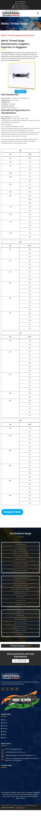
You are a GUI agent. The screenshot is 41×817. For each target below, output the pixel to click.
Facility (4, 732)
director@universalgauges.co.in (20, 8)
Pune (2, 792)
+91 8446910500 (20, 2)
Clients (4, 738)
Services (5, 726)
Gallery (4, 735)
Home (13, 28)
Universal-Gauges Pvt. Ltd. (18, 805)
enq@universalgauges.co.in (20, 6)
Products (5, 729)
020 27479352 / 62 (20, 4)
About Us (5, 723)
